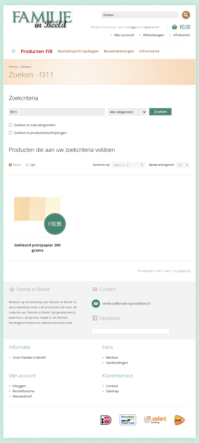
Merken (112, 357)
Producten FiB (36, 51)
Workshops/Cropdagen (78, 51)
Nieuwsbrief (22, 396)
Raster (15, 165)
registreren (151, 27)
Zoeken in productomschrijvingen (38, 132)
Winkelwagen (153, 35)
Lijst (30, 165)
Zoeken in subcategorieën (32, 125)
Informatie (149, 51)
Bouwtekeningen (119, 51)
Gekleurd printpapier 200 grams (37, 248)
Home (13, 51)
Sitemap (112, 391)
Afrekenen (181, 35)
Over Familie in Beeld (29, 357)
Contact (112, 386)
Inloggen (19, 386)
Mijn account (124, 35)
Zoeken (26, 67)
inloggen (132, 27)
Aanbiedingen (117, 362)
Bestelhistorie (23, 391)
